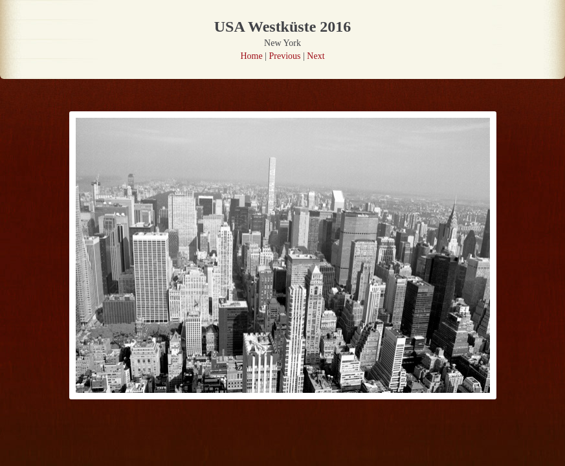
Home (251, 56)
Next (315, 56)
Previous (285, 56)
